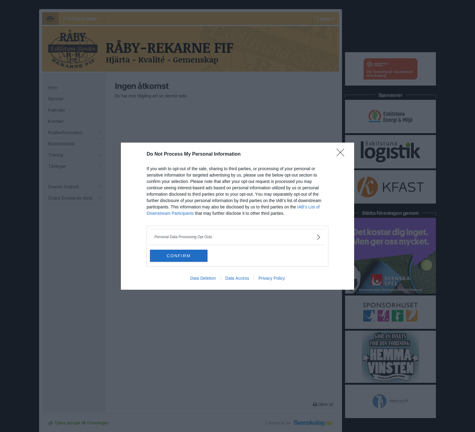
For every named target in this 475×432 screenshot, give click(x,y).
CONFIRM (179, 255)
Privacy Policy (271, 278)
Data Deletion (203, 278)
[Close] (342, 154)
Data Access (237, 278)
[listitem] (237, 237)
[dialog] (237, 216)
